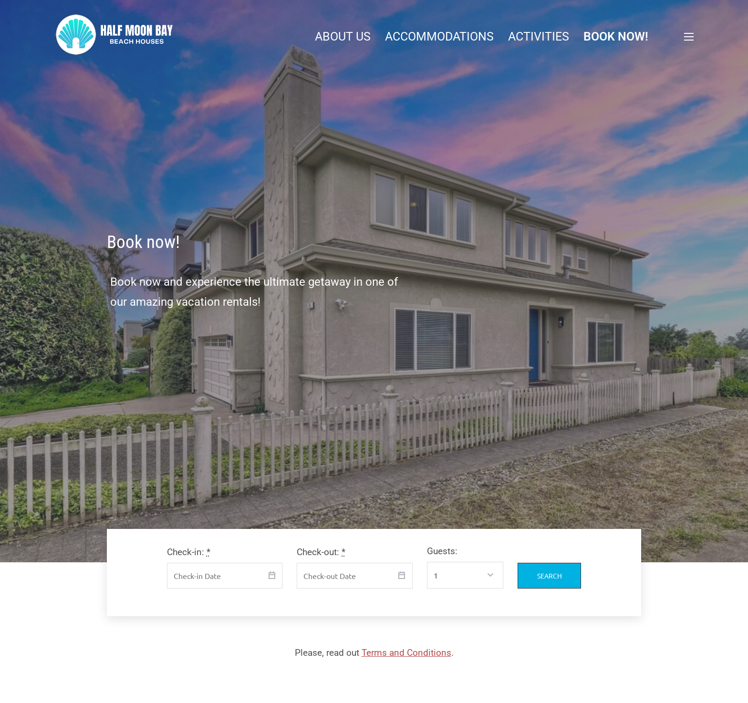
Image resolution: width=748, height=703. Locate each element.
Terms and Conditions (406, 652)
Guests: (442, 551)
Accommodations (439, 36)
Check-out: (321, 552)
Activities (538, 36)
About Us (343, 36)
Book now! (615, 36)
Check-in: (188, 552)
